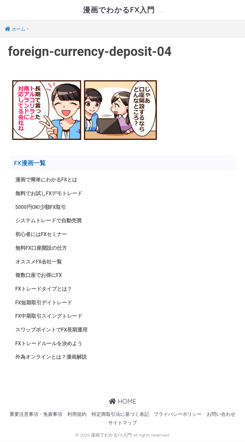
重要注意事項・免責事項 (36, 414)
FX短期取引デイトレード (43, 303)
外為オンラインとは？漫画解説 (51, 357)
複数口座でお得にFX (38, 275)
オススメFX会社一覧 (38, 262)
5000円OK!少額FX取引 (40, 207)
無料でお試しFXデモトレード (49, 193)
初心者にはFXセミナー (41, 234)
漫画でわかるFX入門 (120, 9)
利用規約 (76, 414)
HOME (122, 401)
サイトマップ (122, 423)
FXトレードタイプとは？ (43, 289)
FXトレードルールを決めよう (49, 343)
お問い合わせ (221, 414)
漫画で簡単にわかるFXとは (46, 180)
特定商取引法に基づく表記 (120, 414)
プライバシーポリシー (178, 414)
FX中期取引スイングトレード (49, 316)
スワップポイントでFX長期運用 (51, 330)
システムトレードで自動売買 (48, 220)
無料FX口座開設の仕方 (41, 248)
